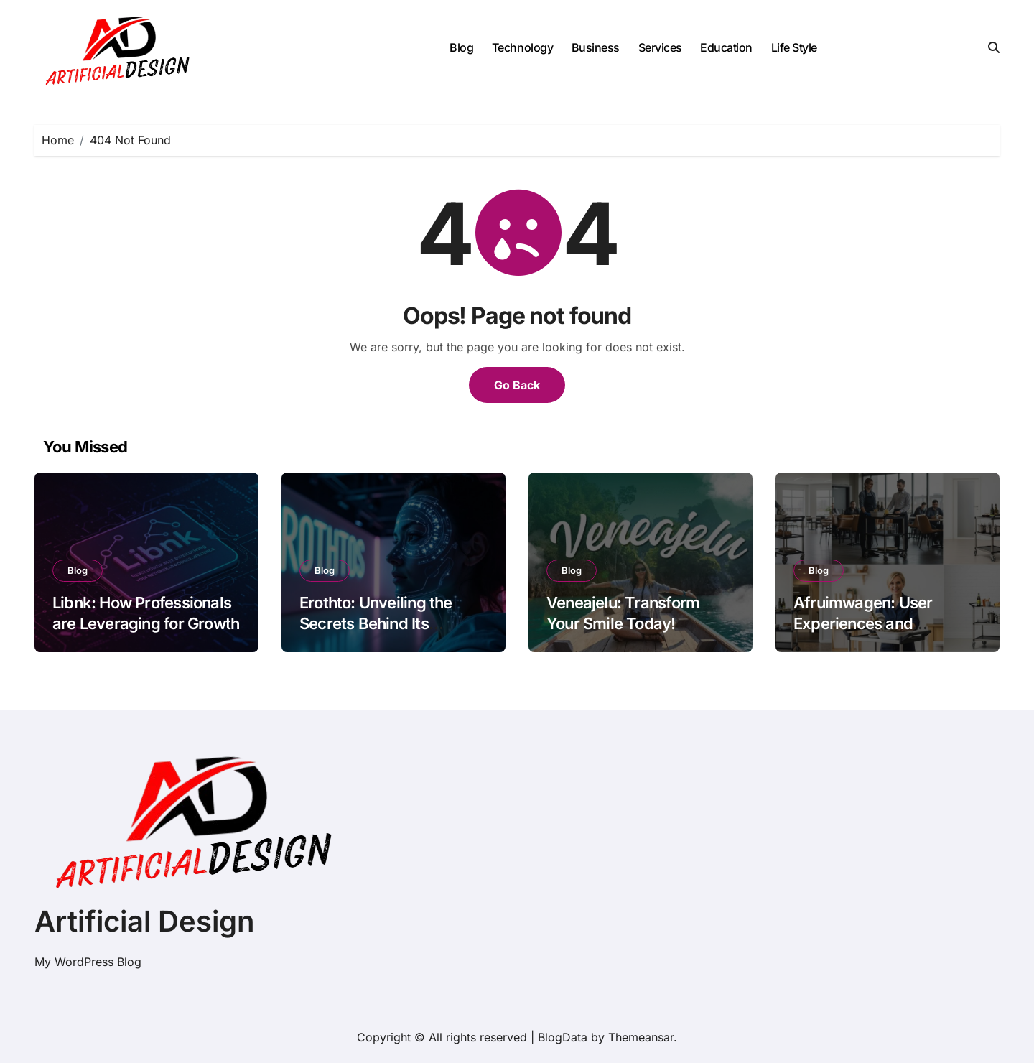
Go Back (517, 385)
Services (660, 47)
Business (596, 47)
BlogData (562, 1037)
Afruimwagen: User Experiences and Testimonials (863, 623)
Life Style (794, 47)
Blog (461, 47)
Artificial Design (144, 921)
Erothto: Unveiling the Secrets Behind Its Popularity (375, 623)
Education (726, 47)
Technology (522, 47)
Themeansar (641, 1037)
